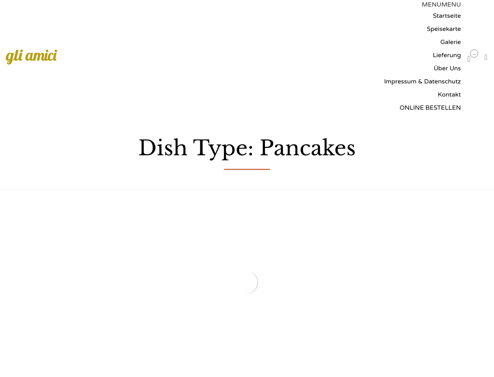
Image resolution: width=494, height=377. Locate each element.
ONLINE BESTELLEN (430, 108)
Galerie (450, 42)
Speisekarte (444, 29)
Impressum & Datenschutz (422, 81)
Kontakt (449, 94)
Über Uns (447, 68)
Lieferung (447, 55)
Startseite (447, 16)
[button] (441, 4)
